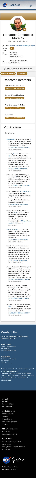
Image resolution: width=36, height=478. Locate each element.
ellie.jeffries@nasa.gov (7, 363)
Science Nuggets (7, 414)
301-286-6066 (5, 348)
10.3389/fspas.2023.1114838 (18, 240)
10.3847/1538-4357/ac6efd (18, 261)
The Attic (5, 424)
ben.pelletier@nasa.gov (10, 371)
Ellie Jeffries (5, 356)
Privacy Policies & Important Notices (13, 447)
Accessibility (6, 449)
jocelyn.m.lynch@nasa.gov (8, 350)
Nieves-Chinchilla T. (13, 229)
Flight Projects (6, 444)
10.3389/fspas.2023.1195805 (18, 204)
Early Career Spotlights (9, 421)
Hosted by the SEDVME (9, 434)
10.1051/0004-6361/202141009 (19, 298)
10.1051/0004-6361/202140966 (19, 279)
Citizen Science (7, 419)
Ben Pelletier (12, 469)
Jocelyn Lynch (6, 344)
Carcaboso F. (11, 139)
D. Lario (15, 154)
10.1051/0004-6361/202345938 (19, 185)
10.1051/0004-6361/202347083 (19, 147)
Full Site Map (6, 431)
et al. (9, 156)
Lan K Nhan (15, 467)
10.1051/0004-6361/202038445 (19, 313)
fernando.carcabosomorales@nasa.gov (22, 45)
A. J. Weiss (23, 191)
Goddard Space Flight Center (11, 441)
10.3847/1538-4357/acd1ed (18, 168)
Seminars (5, 416)
